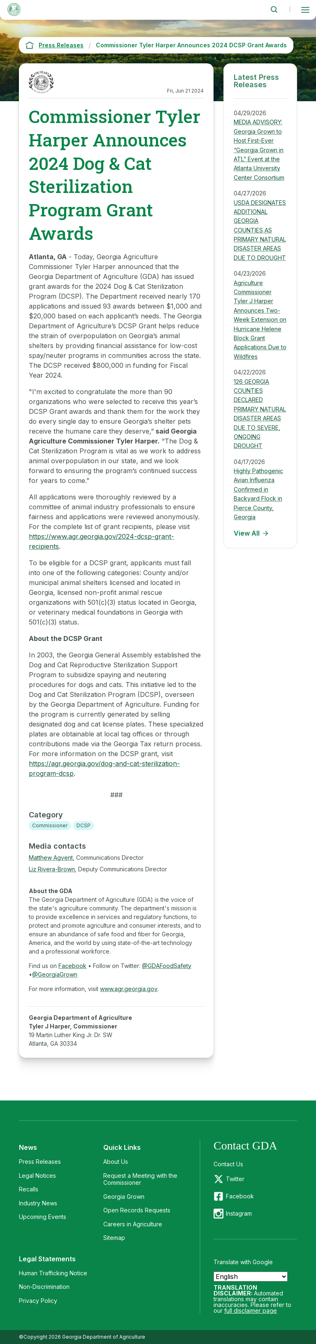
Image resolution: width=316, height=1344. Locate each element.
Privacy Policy (38, 1300)
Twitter (235, 1178)
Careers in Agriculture (132, 1224)
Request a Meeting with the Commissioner (140, 1179)
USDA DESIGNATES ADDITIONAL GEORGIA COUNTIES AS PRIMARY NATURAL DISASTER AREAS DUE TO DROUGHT (260, 230)
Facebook (72, 965)
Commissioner (49, 825)
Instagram (239, 1213)
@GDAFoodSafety (166, 965)
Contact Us (228, 1164)
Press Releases (40, 1161)
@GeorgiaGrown (54, 974)
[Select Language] (251, 1276)
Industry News (38, 1203)
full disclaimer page (250, 1310)
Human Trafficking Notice (53, 1273)
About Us (115, 1161)
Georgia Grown (123, 1196)
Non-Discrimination (44, 1286)
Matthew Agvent (51, 857)
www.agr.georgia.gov (129, 988)
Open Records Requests (136, 1210)
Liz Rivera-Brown (52, 869)
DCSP (84, 825)
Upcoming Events (42, 1216)
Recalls (28, 1189)
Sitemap (114, 1237)
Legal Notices (37, 1175)
